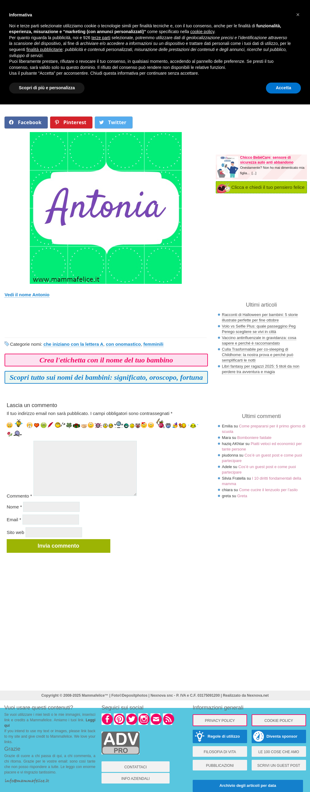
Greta (242, 496)
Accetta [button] (283, 87)
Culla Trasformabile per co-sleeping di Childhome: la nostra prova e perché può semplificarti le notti (257, 354)
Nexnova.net (258, 695)
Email (14, 519)
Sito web (15, 532)
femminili (153, 344)
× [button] (298, 14)
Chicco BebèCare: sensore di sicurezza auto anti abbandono (266, 160)
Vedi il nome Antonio (27, 294)
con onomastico (123, 344)
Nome (14, 506)
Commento (19, 495)
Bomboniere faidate (254, 437)
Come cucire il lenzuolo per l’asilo (268, 490)
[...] (254, 173)
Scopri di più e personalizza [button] (47, 87)
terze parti (100, 37)
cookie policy (202, 31)
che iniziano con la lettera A (73, 344)
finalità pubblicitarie (44, 49)
